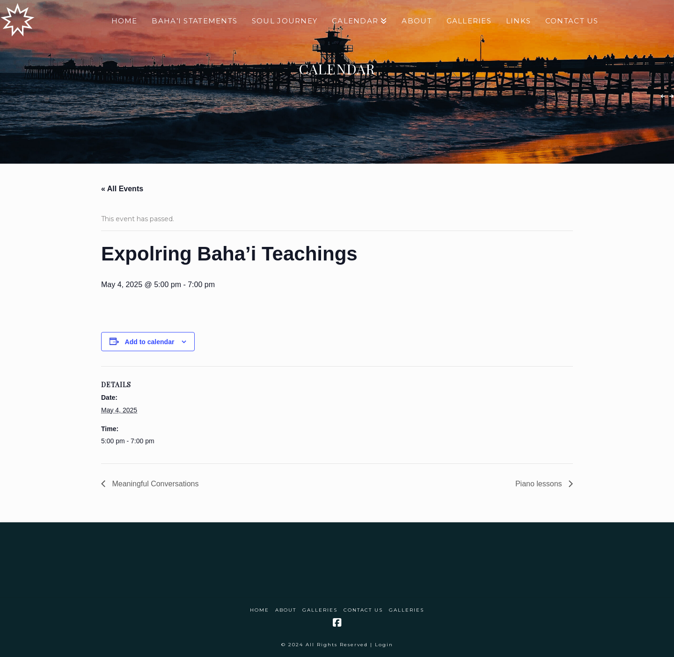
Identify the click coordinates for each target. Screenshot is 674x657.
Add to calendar (150, 342)
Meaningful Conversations (154, 484)
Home (259, 610)
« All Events (122, 189)
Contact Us (363, 610)
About (285, 610)
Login (384, 645)
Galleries (319, 610)
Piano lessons (539, 484)
